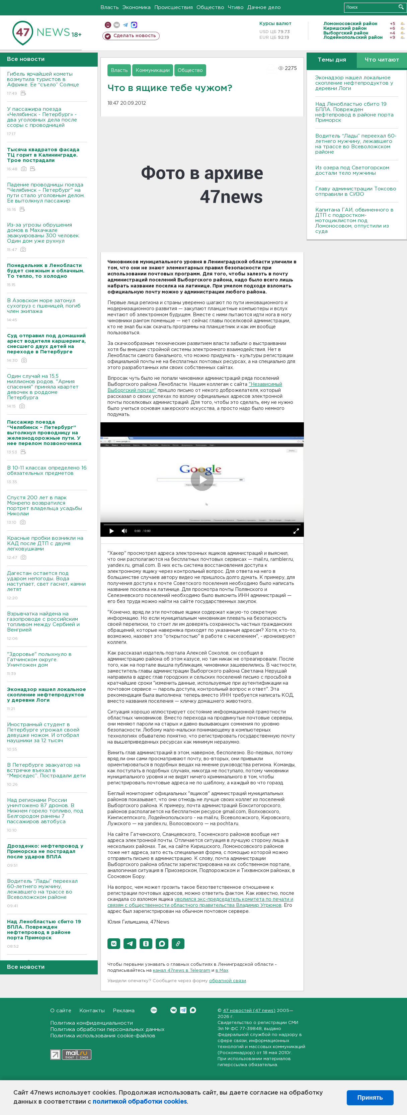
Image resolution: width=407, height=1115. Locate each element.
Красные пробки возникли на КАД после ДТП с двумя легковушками (47, 548)
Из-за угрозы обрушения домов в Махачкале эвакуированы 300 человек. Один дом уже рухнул (47, 238)
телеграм (125, 25)
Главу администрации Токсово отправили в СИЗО (355, 191)
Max (193, 1010)
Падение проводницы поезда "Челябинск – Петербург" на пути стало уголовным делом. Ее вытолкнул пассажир (47, 197)
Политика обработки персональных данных (107, 1029)
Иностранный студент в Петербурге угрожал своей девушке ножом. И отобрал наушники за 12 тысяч (47, 737)
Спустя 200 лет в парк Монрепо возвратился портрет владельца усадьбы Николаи (47, 510)
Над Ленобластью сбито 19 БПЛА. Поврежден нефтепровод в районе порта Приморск (354, 112)
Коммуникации (153, 71)
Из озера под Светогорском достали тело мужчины (352, 170)
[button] (113, 943)
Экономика (137, 7)
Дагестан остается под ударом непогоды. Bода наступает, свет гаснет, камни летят (47, 586)
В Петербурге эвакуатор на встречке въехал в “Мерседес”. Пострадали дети (47, 775)
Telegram (183, 1010)
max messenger (134, 25)
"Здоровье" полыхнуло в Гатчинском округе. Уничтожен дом (47, 664)
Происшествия (173, 7)
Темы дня (332, 60)
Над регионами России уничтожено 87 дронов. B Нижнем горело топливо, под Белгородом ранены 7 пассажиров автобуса (47, 815)
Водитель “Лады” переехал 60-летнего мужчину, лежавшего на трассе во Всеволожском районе (47, 894)
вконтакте (116, 25)
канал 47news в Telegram (181, 970)
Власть (109, 7)
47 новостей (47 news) (249, 1011)
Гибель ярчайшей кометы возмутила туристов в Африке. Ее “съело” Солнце (47, 84)
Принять (370, 1097)
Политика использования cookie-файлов (102, 1036)
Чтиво (236, 7)
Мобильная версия (108, 25)
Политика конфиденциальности (91, 1023)
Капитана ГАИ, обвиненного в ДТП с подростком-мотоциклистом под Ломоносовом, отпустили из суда (354, 221)
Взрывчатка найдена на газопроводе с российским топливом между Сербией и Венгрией (47, 626)
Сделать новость (134, 36)
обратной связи (227, 981)
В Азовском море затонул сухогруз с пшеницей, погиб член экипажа (47, 310)
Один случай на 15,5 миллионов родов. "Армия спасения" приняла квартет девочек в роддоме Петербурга (47, 391)
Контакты (92, 1011)
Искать (401, 6)
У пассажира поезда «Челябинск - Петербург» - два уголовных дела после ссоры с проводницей (47, 122)
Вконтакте (154, 1010)
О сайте (60, 1011)
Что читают (382, 60)
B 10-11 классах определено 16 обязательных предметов (47, 475)
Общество (210, 7)
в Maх (222, 970)
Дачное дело (264, 7)
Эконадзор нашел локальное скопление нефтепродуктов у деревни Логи (354, 83)
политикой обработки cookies (140, 1102)
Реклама (124, 1011)
